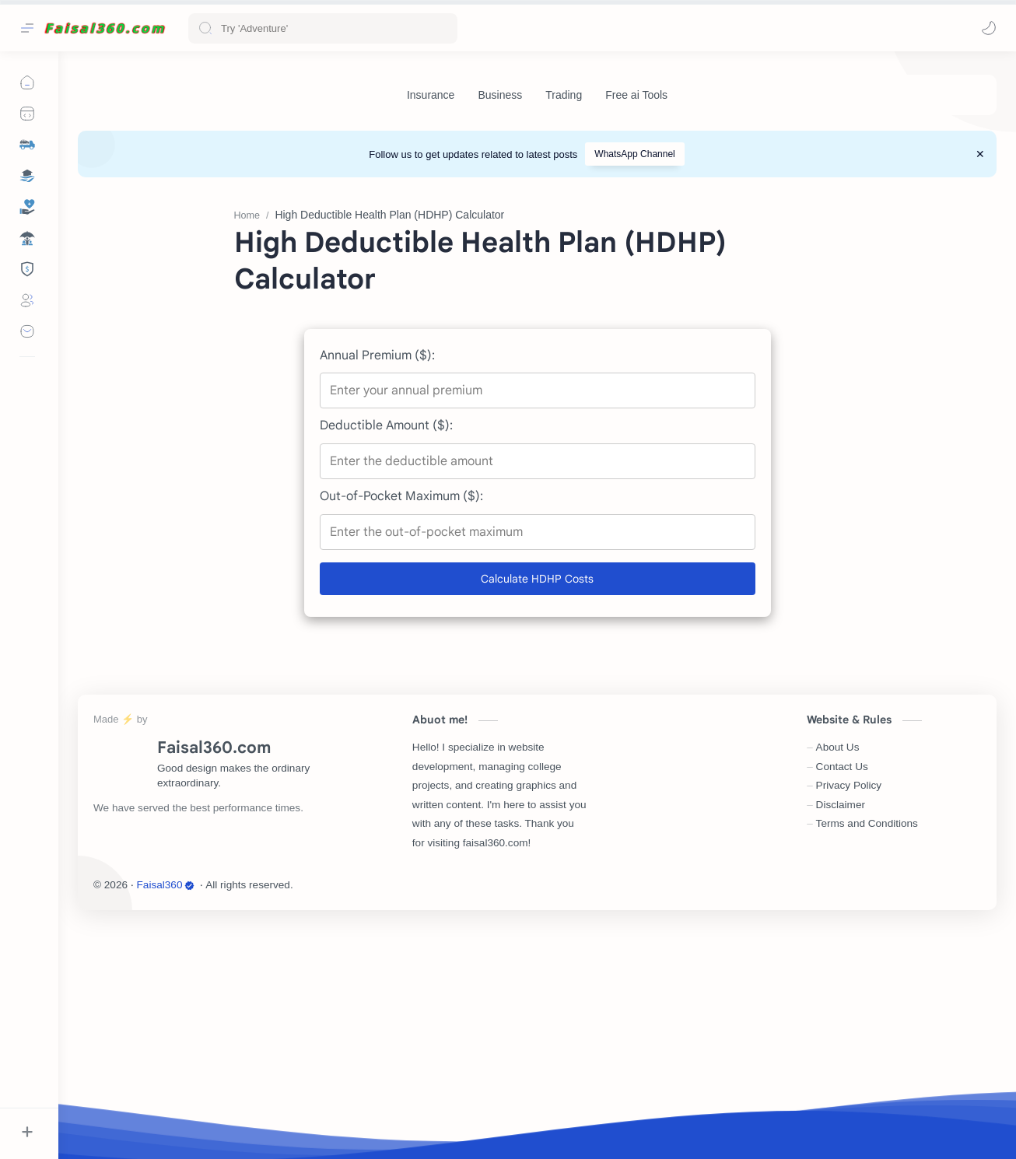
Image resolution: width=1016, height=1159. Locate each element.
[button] (988, 28)
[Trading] (563, 94)
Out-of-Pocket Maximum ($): (401, 729)
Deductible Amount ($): (386, 659)
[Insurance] (430, 94)
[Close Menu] (980, 154)
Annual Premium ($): (377, 589)
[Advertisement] (537, 302)
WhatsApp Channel (634, 154)
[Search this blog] (322, 28)
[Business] (500, 94)
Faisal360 (166, 1118)
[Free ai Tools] (636, 94)
